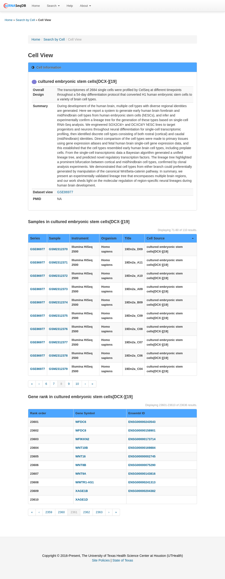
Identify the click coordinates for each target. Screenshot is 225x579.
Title (128, 238)
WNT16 (80, 456)
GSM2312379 (58, 369)
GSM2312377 (58, 342)
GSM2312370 (58, 249)
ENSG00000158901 (141, 430)
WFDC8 (80, 430)
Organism (108, 238)
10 (77, 384)
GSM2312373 (58, 289)
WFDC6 (80, 422)
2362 (86, 512)
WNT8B (80, 465)
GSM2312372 (58, 275)
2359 (49, 512)
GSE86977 (65, 192)
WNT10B (81, 447)
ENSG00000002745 (141, 456)
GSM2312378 (58, 355)
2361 (73, 512)
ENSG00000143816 (141, 473)
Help (70, 5)
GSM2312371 (58, 262)
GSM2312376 (58, 329)
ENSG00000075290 (141, 465)
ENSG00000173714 (141, 439)
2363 (99, 512)
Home (36, 5)
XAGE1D (81, 499)
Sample (55, 238)
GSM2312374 (58, 302)
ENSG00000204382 (141, 491)
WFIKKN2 (82, 439)
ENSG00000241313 (141, 482)
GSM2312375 (58, 315)
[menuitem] (35, 6)
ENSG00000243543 (141, 422)
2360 (61, 512)
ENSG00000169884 (141, 447)
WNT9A (80, 473)
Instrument (80, 238)
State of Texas (122, 560)
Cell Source (170, 238)
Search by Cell (25, 20)
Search (53, 5)
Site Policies (101, 560)
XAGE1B (81, 491)
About (85, 5)
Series (35, 238)
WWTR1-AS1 (84, 482)
